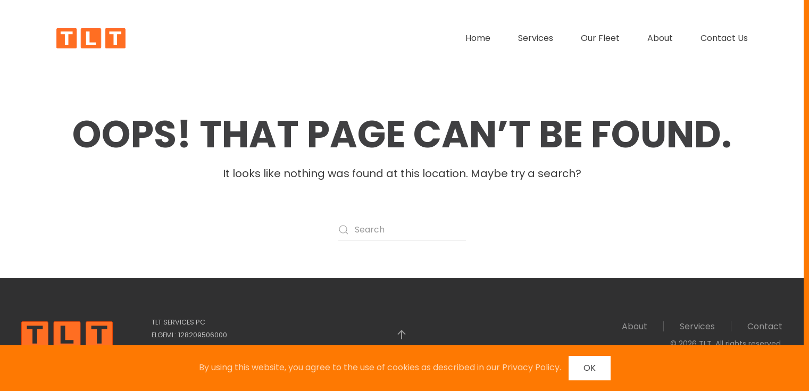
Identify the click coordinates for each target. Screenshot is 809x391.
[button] (401, 334)
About (660, 38)
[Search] (402, 230)
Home (477, 38)
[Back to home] (91, 38)
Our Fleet (600, 38)
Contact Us (724, 38)
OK (589, 368)
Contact (764, 326)
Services (535, 38)
